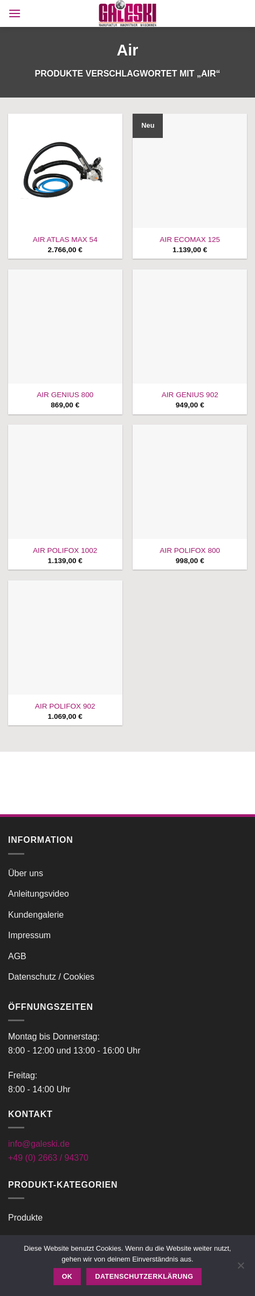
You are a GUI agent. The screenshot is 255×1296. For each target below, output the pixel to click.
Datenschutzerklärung (144, 1276)
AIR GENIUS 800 (65, 395)
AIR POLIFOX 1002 (65, 550)
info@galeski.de (39, 1143)
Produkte (25, 1217)
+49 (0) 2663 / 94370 (48, 1157)
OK (67, 1276)
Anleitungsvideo (38, 893)
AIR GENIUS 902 (190, 395)
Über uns (25, 873)
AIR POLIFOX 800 (190, 550)
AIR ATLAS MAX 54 (65, 239)
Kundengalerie (36, 914)
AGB (17, 956)
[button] (14, 13)
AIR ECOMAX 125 (190, 239)
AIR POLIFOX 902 (65, 706)
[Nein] (240, 1268)
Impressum (29, 935)
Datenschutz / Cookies (51, 976)
